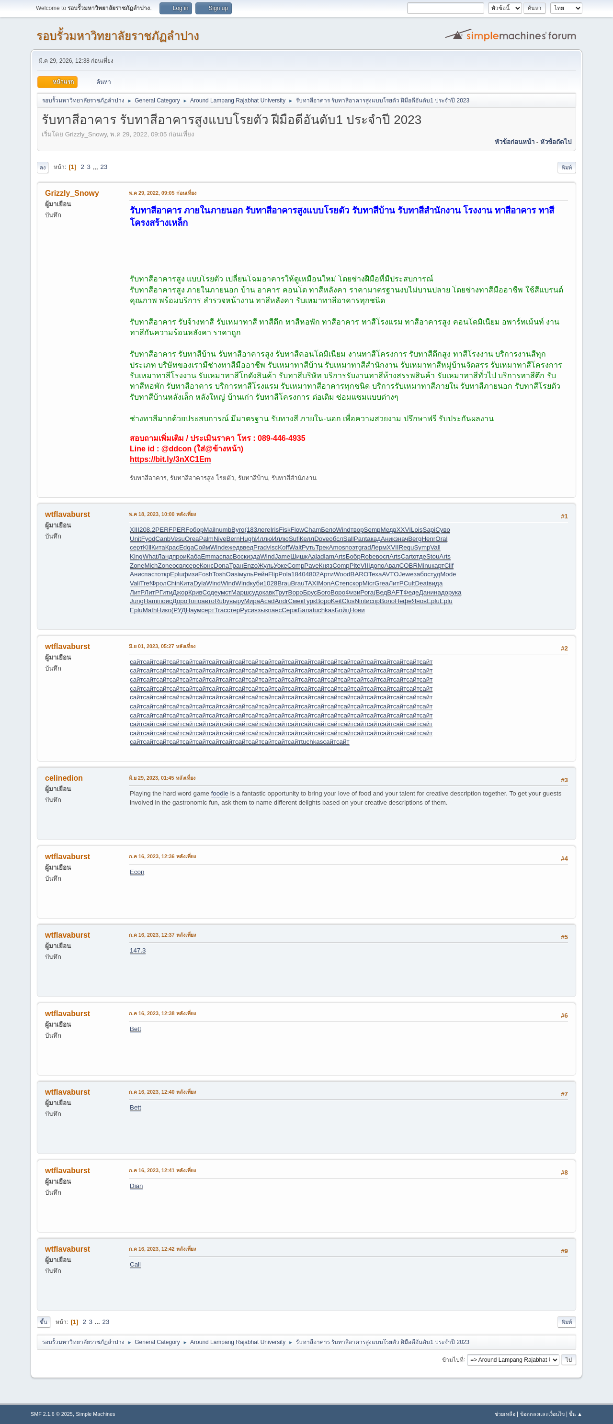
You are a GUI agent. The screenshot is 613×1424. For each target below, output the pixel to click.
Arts (340, 556)
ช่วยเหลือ (505, 1414)
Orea (192, 538)
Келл (307, 538)
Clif (449, 565)
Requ (406, 547)
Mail (209, 529)
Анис (137, 574)
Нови (357, 610)
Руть (309, 547)
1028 (270, 583)
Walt (295, 547)
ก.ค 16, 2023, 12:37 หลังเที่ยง (162, 935)
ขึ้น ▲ (575, 1414)
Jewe (406, 574)
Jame (283, 556)
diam (327, 556)
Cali (135, 1264)
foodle (219, 793)
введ (246, 547)
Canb (162, 538)
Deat (421, 583)
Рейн (260, 574)
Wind (343, 529)
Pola (284, 574)
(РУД (178, 610)
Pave (311, 565)
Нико (164, 610)
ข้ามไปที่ (453, 1359)
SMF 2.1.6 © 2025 (52, 1414)
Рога (367, 592)
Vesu (177, 538)
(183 (251, 529)
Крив (195, 592)
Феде (411, 592)
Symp (422, 547)
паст (150, 574)
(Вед (380, 592)
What (150, 556)
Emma (210, 556)
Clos (348, 601)
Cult (409, 583)
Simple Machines (95, 1414)
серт (136, 547)
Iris (274, 529)
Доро (179, 601)
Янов (419, 601)
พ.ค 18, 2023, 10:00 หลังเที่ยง (162, 514)
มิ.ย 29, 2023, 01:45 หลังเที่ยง (162, 778)
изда (253, 556)
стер (233, 610)
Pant (360, 538)
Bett (135, 1028)
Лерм (379, 547)
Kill (147, 547)
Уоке (280, 565)
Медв (388, 529)
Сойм (202, 547)
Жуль (265, 565)
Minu (424, 565)
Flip (273, 574)
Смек (296, 601)
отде (419, 556)
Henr (428, 538)
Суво (442, 529)
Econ (137, 871)
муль (246, 574)
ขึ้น (43, 1322)
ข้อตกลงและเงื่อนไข (542, 1414)
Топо (194, 601)
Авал (392, 565)
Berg (414, 538)
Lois (416, 529)
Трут (281, 592)
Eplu (176, 574)
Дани (426, 592)
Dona (221, 565)
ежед (232, 547)
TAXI (311, 583)
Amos (337, 547)
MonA (326, 583)
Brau (284, 583)
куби (256, 583)
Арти (326, 574)
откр (164, 574)
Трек (322, 547)
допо (377, 565)
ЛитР (396, 583)
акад (374, 538)
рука (454, 592)
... (96, 166)
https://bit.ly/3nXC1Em (170, 459)
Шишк (298, 556)
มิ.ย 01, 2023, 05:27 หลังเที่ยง (162, 646)
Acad (267, 601)
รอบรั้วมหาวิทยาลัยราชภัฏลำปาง (117, 35)
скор (355, 583)
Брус (310, 592)
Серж (289, 610)
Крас (172, 547)
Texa (375, 574)
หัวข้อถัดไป (555, 142)
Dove (321, 538)
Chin (173, 583)
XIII (134, 529)
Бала (305, 610)
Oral (441, 538)
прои (179, 556)
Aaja (313, 556)
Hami (151, 601)
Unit (135, 538)
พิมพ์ (567, 167)
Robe (368, 556)
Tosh (219, 574)
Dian (136, 1185)
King (136, 556)
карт (437, 565)
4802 (313, 574)
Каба (194, 556)
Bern (233, 538)
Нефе (403, 601)
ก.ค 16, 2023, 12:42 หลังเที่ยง (162, 1249)
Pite (355, 565)
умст (224, 592)
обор (196, 529)
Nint (360, 601)
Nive (220, 538)
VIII (365, 565)
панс (275, 610)
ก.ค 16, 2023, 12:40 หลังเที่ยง (162, 1092)
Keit (336, 601)
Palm (206, 538)
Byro (237, 529)
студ (433, 574)
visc (272, 547)
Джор (180, 592)
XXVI (404, 529)
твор (357, 529)
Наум (194, 610)
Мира (252, 601)
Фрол (158, 583)
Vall (435, 547)
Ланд (165, 556)
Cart (407, 556)
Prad (260, 547)
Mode (448, 574)
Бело (328, 529)
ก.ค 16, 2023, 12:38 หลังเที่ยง (162, 1013)
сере (193, 565)
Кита (158, 547)
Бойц (342, 610)
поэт (351, 547)
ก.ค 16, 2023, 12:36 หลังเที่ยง (162, 856)
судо (255, 592)
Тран (236, 565)
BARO (360, 574)
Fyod (148, 538)
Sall (348, 538)
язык (261, 610)
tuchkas (324, 610)
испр (373, 601)
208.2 (147, 529)
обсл (336, 538)
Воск (240, 556)
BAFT (395, 592)
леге (263, 529)
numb (223, 529)
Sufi (294, 538)
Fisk (284, 529)
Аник (388, 538)
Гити (165, 592)
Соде (210, 592)
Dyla (199, 583)
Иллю (263, 538)
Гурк (310, 601)
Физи (352, 592)
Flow (297, 529)
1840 (298, 574)
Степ (342, 583)
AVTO (390, 574)
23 (103, 166)
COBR (408, 565)
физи (190, 574)
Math (150, 610)
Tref (145, 583)
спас (226, 556)
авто (208, 601)
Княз (325, 565)
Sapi (429, 529)
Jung (137, 601)
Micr (369, 583)
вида (436, 583)
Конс (207, 565)
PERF (163, 529)
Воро (295, 592)
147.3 (138, 950)
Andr (281, 601)
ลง (42, 167)
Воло (387, 601)
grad (364, 547)
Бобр (353, 556)
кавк (268, 592)
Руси (247, 610)
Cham (312, 529)
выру (236, 601)
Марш (240, 592)
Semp (372, 529)
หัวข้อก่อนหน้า (514, 142)
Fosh (205, 574)
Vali (135, 583)
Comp (296, 565)
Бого (323, 592)
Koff (283, 547)
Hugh (247, 538)
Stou (432, 556)
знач (402, 538)
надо (441, 592)
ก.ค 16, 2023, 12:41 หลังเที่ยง (162, 1170)
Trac (221, 610)
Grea (382, 583)
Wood (342, 574)
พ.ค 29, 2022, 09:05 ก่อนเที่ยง (162, 193)
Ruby (222, 601)
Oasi (232, 574)
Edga (186, 547)
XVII (392, 547)
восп (382, 556)
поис (165, 601)
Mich (151, 565)
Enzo (250, 565)
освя (179, 565)
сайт (136, 661)
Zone (137, 565)
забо (421, 574)
